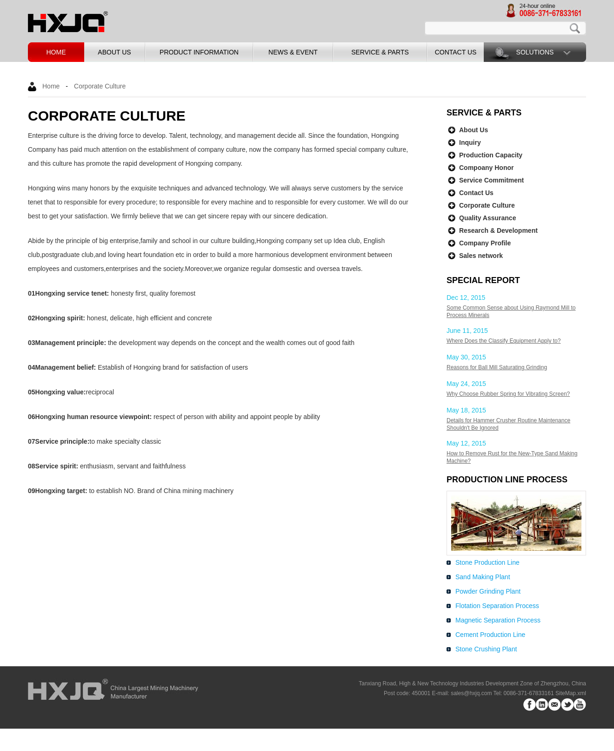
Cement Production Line (490, 634)
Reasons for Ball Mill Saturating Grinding (497, 367)
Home (51, 86)
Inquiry (470, 142)
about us (114, 52)
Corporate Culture (100, 86)
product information (199, 52)
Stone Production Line (487, 562)
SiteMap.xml (570, 693)
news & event (293, 52)
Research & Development (498, 230)
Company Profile (485, 243)
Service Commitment (491, 180)
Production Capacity (490, 155)
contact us (456, 52)
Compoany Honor (486, 167)
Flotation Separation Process (497, 605)
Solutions (535, 52)
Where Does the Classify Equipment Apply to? (504, 341)
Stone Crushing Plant (486, 649)
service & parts (380, 52)
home (56, 52)
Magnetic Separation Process (498, 620)
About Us (473, 130)
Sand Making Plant (482, 577)
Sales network (481, 255)
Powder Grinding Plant (488, 591)
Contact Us (476, 192)
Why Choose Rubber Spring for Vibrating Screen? (508, 394)
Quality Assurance (487, 218)
